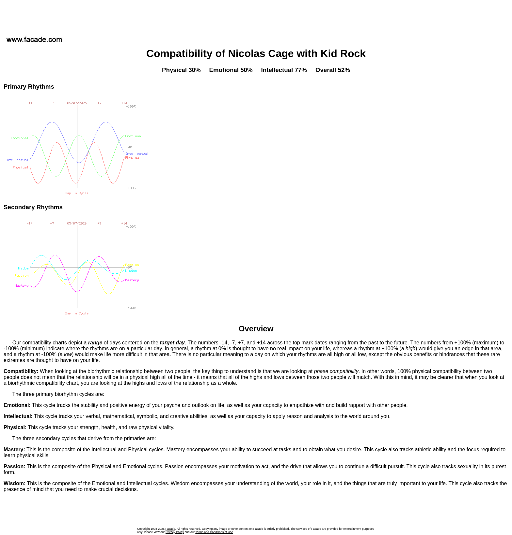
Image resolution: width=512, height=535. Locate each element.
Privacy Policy (175, 532)
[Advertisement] (256, 16)
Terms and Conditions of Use (214, 532)
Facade (170, 528)
